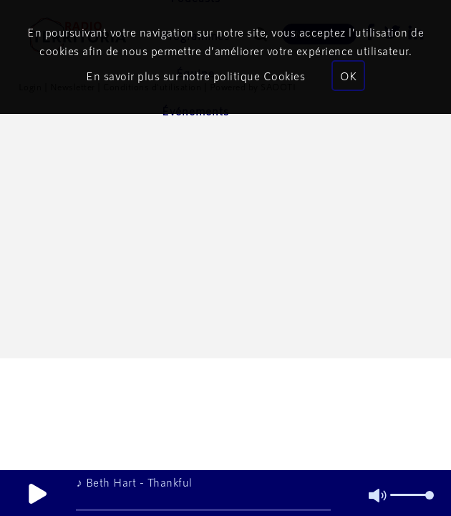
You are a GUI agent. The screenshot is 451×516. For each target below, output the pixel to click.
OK (348, 75)
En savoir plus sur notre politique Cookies (195, 75)
